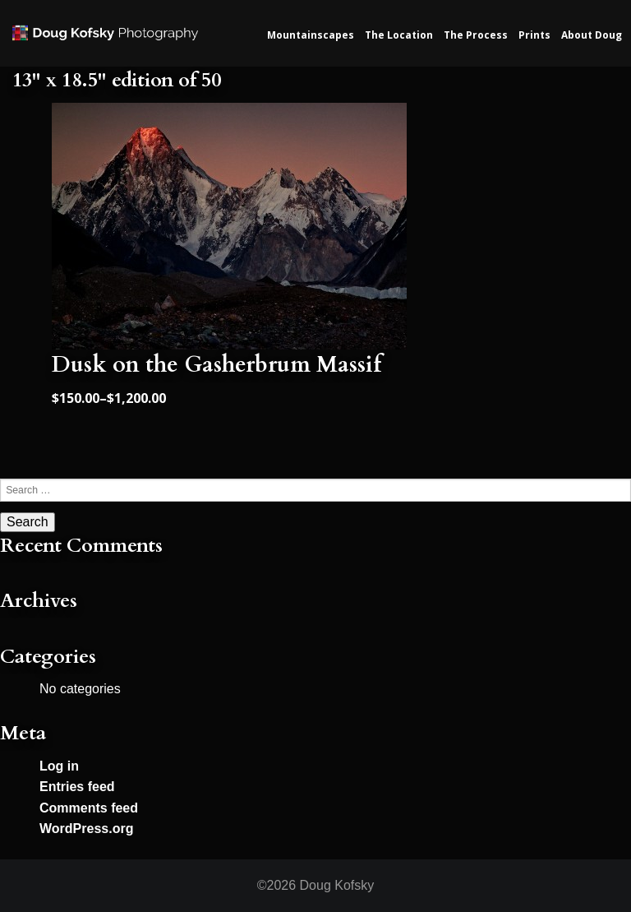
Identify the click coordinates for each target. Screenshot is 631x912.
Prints (534, 35)
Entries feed (77, 787)
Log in (59, 766)
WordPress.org (86, 829)
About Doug (591, 35)
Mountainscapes (310, 35)
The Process (476, 35)
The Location (399, 35)
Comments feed (88, 808)
